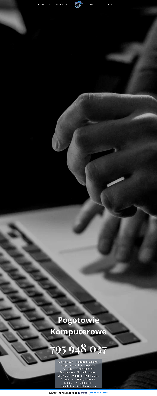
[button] (101, 4)
